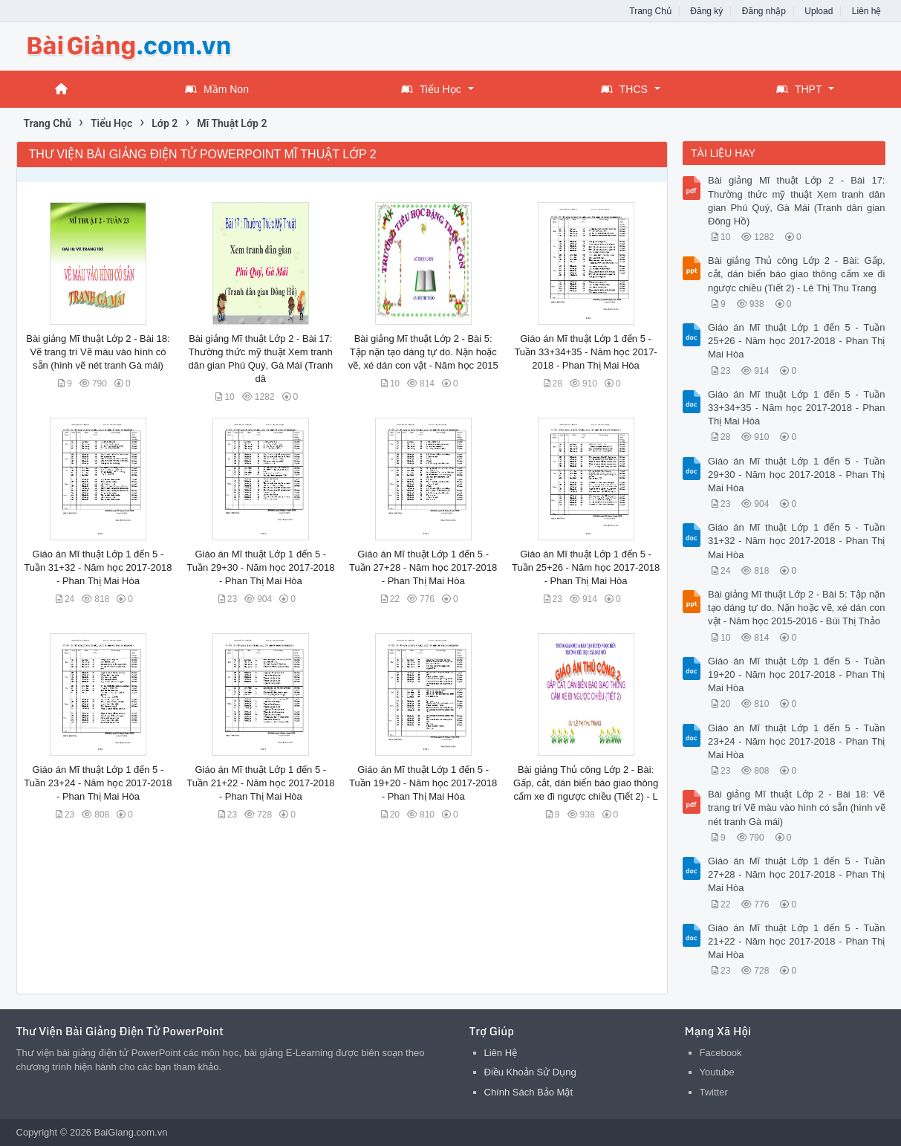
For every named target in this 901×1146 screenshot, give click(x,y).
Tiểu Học (431, 89)
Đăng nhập (764, 11)
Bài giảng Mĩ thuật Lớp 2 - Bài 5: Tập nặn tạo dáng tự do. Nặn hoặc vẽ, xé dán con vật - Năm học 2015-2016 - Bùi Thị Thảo (796, 608)
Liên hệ (867, 11)
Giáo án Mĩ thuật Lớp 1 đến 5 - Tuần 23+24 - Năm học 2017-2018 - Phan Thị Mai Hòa (98, 783)
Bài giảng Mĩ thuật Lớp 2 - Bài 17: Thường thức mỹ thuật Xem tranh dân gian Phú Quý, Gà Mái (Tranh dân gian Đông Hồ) (796, 201)
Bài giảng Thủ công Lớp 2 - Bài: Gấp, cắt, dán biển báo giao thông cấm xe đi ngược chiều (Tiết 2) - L (585, 783)
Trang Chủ (650, 11)
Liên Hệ (501, 1052)
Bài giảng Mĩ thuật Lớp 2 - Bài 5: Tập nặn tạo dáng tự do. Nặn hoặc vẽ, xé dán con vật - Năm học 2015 (423, 352)
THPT (799, 89)
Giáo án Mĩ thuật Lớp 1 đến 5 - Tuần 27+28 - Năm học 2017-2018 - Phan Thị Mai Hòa (423, 567)
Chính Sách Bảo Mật (528, 1092)
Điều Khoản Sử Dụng (530, 1072)
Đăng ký (706, 11)
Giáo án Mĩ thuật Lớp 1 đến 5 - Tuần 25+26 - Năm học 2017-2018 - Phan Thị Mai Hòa (586, 567)
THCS (624, 89)
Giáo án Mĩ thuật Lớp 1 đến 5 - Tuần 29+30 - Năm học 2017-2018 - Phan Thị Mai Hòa (260, 567)
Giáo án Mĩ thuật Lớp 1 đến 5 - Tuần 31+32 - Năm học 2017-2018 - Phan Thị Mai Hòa (98, 567)
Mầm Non (217, 89)
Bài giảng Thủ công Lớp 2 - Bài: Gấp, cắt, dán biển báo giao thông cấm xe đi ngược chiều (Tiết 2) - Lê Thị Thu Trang (796, 274)
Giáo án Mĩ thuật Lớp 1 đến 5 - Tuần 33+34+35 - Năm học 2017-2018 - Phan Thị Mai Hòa (585, 352)
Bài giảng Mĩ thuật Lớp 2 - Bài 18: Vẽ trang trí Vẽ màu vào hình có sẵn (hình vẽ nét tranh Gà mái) (97, 352)
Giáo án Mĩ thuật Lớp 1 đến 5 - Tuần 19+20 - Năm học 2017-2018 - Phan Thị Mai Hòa (423, 783)
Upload (818, 11)
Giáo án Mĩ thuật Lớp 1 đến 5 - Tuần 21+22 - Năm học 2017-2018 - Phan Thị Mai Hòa (260, 783)
